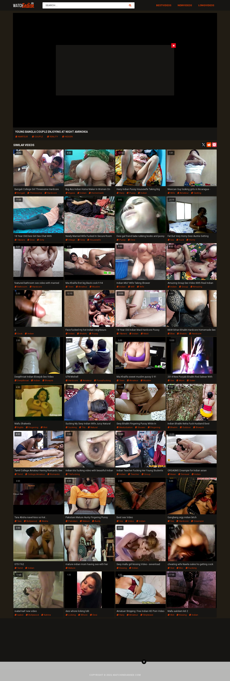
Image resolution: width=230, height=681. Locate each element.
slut (171, 568)
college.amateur (35, 474)
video (129, 521)
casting (196, 193)
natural (93, 427)
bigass (70, 193)
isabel (18, 615)
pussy (131, 193)
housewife (94, 240)
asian (172, 474)
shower (140, 427)
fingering (32, 427)
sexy (81, 240)
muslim (94, 287)
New (180, 5)
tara (17, 521)
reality (52, 136)
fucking (191, 568)
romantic (53, 474)
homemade (96, 193)
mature (85, 521)
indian (81, 193)
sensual (183, 474)
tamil (18, 474)
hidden (67, 136)
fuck (180, 240)
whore (83, 615)
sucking (71, 427)
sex (171, 240)
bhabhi (82, 333)
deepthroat (21, 380)
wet (44, 427)
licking (71, 615)
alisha (43, 521)
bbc (179, 568)
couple (37, 136)
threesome (34, 193)
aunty (96, 521)
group (183, 287)
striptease (146, 615)
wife (171, 193)
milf (131, 287)
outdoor (185, 427)
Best (159, 5)
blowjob (47, 380)
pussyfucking (102, 380)
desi (31, 240)
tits (82, 427)
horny (190, 240)
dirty (40, 240)
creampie (197, 521)
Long (201, 5)
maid (144, 333)
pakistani (72, 521)
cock (18, 333)
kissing (122, 568)
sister (191, 380)
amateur (21, 136)
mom (180, 380)
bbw (171, 333)
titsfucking (73, 474)
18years (19, 240)
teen (69, 287)
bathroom (20, 287)
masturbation (125, 427)
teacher (133, 474)
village (70, 240)
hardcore (50, 193)
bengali (19, 193)
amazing (196, 287)
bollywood (30, 521)
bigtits (18, 427)
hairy (120, 193)
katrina (46, 615)
